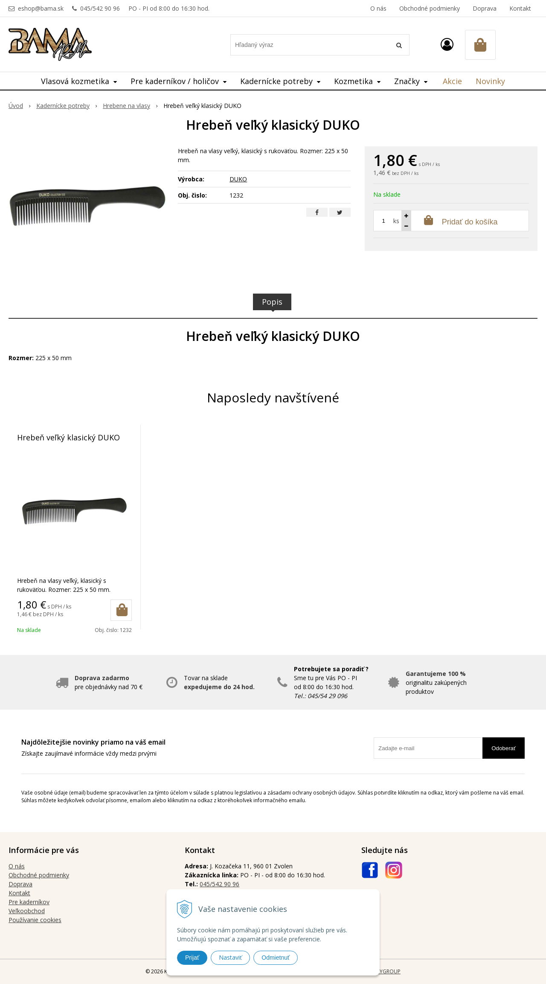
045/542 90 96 (100, 8)
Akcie (452, 81)
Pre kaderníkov (29, 902)
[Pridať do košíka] (121, 610)
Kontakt (520, 8)
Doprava (485, 8)
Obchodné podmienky (429, 8)
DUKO (238, 179)
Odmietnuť (275, 957)
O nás (378, 8)
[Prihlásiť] (447, 44)
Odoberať (503, 748)
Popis (272, 302)
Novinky (490, 81)
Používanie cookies (35, 920)
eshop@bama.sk (41, 8)
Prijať (192, 957)
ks (396, 221)
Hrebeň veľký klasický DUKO (68, 437)
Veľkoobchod (27, 911)
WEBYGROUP (385, 971)
